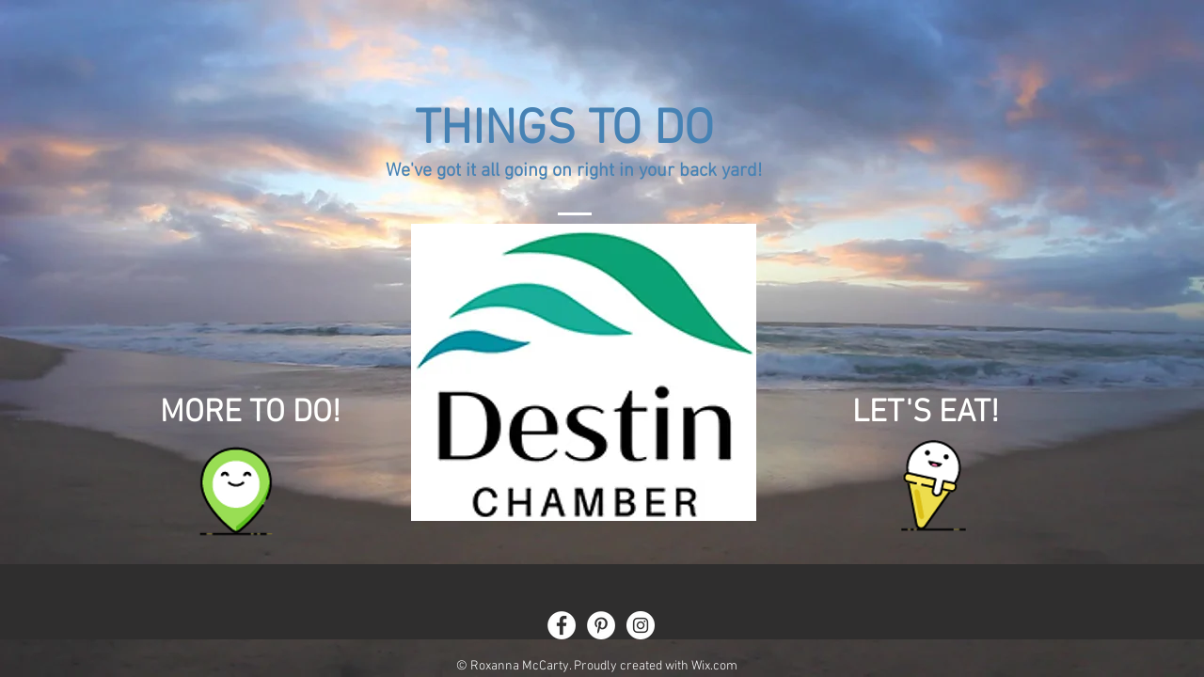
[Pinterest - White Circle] (601, 625)
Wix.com (714, 666)
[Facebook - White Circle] (561, 625)
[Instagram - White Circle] (640, 625)
